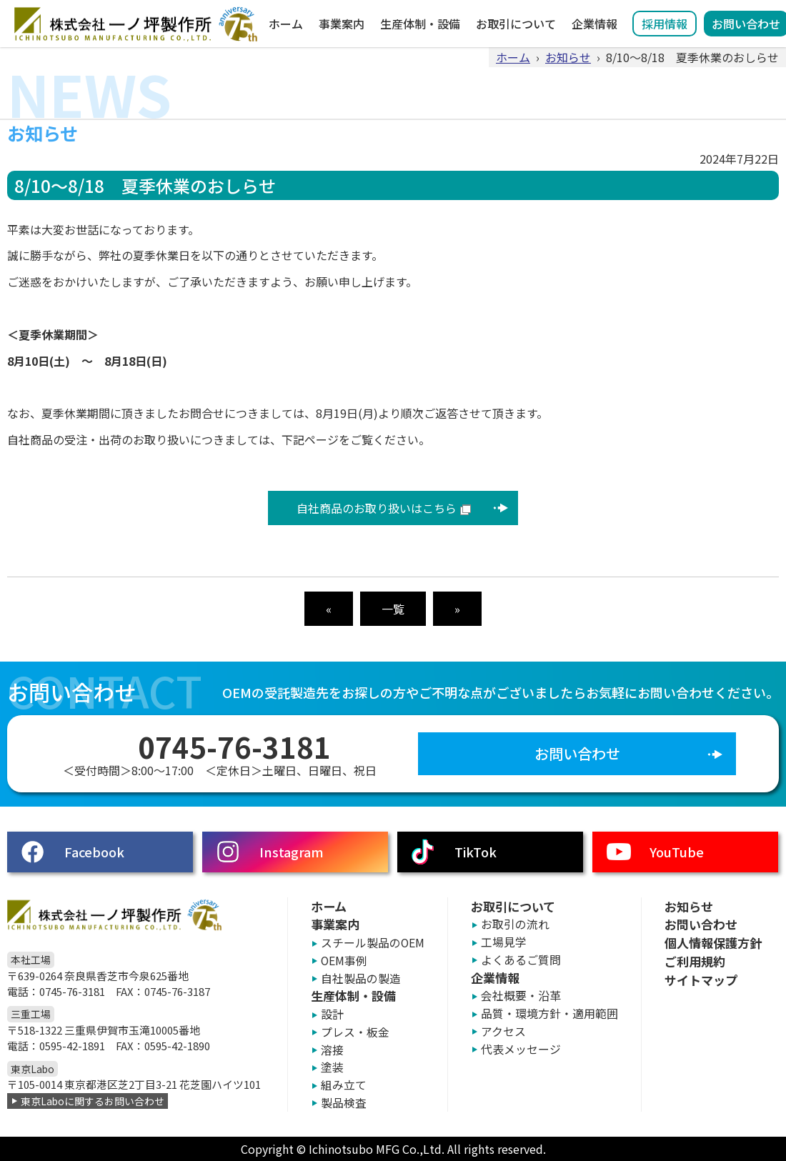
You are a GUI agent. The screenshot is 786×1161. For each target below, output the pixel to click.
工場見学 (504, 942)
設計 (332, 1014)
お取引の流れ (515, 924)
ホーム (286, 23)
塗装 (332, 1067)
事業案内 (341, 23)
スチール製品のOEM (372, 943)
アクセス (503, 1031)
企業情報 (594, 23)
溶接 (332, 1050)
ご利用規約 (695, 961)
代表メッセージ (521, 1049)
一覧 (393, 608)
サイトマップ (701, 980)
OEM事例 (344, 960)
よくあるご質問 (521, 960)
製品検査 (344, 1103)
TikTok (475, 851)
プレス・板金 (355, 1032)
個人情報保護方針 (713, 943)
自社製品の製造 (361, 978)
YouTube (677, 851)
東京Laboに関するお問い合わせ (92, 1101)
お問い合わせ (577, 753)
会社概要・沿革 (521, 995)
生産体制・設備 (420, 23)
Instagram (291, 851)
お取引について (516, 23)
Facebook (94, 851)
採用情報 (664, 23)
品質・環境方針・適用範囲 (549, 1013)
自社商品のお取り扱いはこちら (377, 508)
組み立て (344, 1085)
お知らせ (568, 57)
